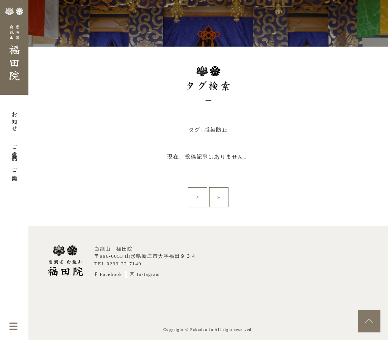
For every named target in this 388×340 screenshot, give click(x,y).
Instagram (145, 274)
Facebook (108, 274)
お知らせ (14, 118)
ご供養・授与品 (14, 146)
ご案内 (14, 168)
